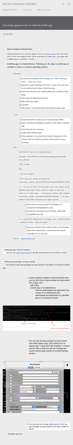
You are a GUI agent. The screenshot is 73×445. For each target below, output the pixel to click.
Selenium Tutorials (10, 10)
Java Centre (27, 10)
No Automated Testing (19, 4)
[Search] (63, 4)
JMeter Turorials (43, 10)
